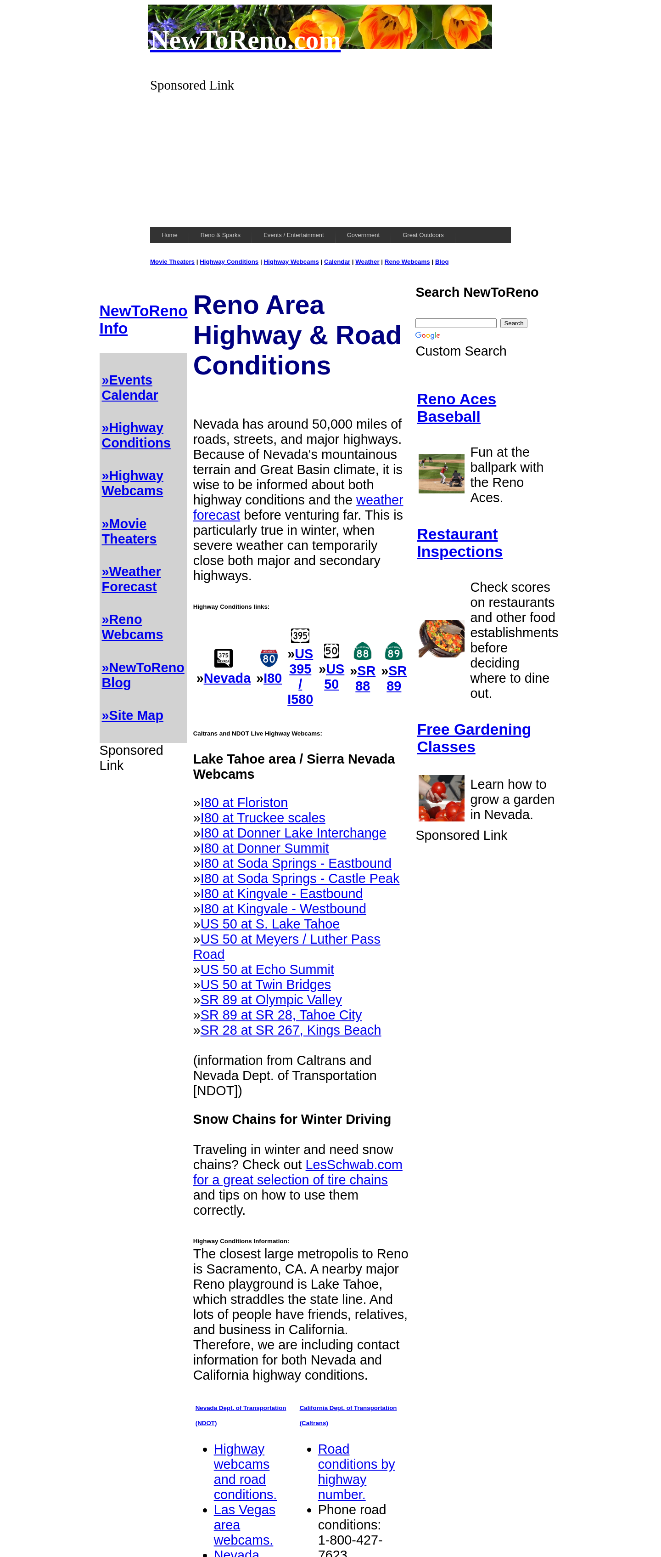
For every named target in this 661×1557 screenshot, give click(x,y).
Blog (442, 261)
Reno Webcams (407, 261)
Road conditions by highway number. (356, 1472)
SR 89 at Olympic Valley (271, 999)
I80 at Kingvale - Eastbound (282, 893)
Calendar (337, 261)
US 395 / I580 (300, 676)
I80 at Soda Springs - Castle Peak (300, 878)
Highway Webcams (291, 261)
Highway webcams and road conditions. (245, 1472)
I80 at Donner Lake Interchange (294, 833)
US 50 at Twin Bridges (266, 984)
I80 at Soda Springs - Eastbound (296, 863)
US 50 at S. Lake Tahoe (270, 924)
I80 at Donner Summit (265, 848)
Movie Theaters (172, 261)
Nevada (227, 678)
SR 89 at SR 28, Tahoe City (281, 1015)
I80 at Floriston (244, 802)
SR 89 (397, 678)
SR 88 (365, 678)
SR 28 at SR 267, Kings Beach (291, 1030)
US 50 (334, 676)
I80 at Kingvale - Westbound (283, 908)
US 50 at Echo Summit (267, 969)
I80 (272, 678)
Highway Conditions (229, 261)
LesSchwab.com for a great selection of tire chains (298, 1172)
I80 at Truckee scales (263, 817)
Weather (367, 261)
